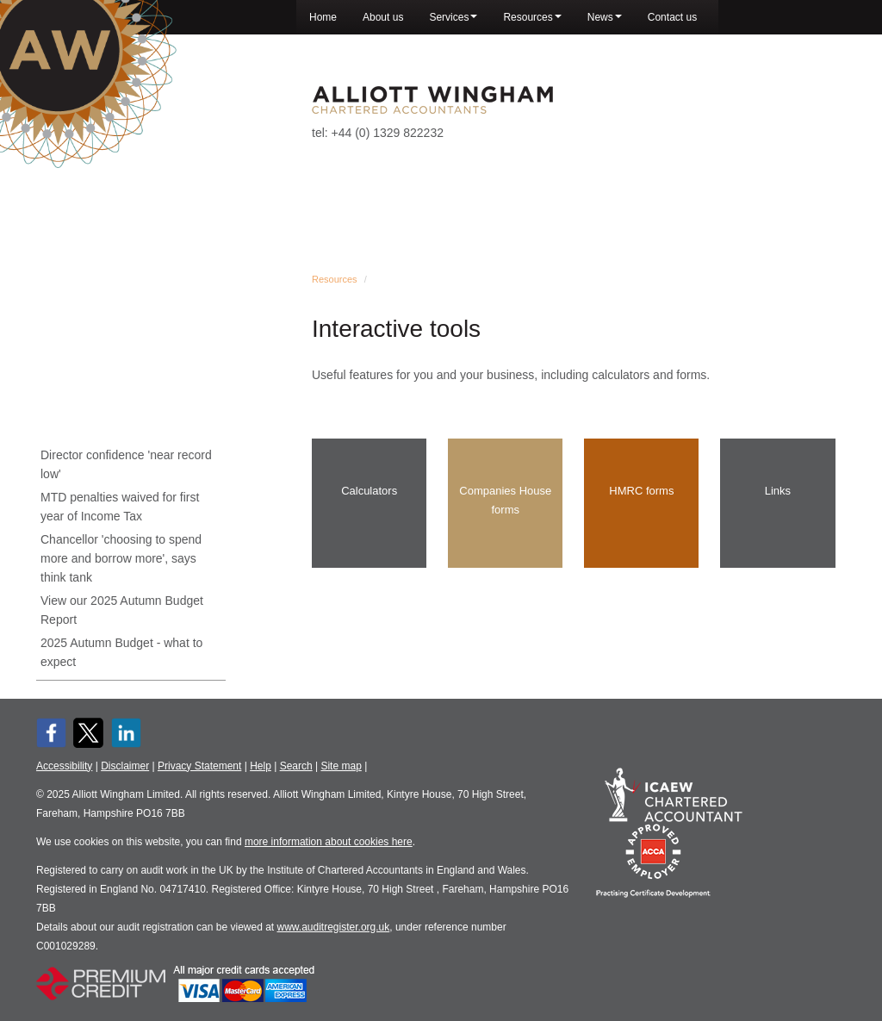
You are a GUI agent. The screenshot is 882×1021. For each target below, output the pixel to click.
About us (383, 17)
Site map (340, 766)
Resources (532, 17)
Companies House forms (505, 500)
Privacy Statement (199, 766)
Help (260, 766)
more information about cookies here (329, 842)
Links (778, 490)
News (604, 17)
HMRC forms (641, 490)
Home (323, 17)
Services (453, 17)
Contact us (672, 17)
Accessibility (64, 766)
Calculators (369, 490)
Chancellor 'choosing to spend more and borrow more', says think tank (121, 558)
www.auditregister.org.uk (333, 927)
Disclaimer (125, 766)
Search (296, 766)
